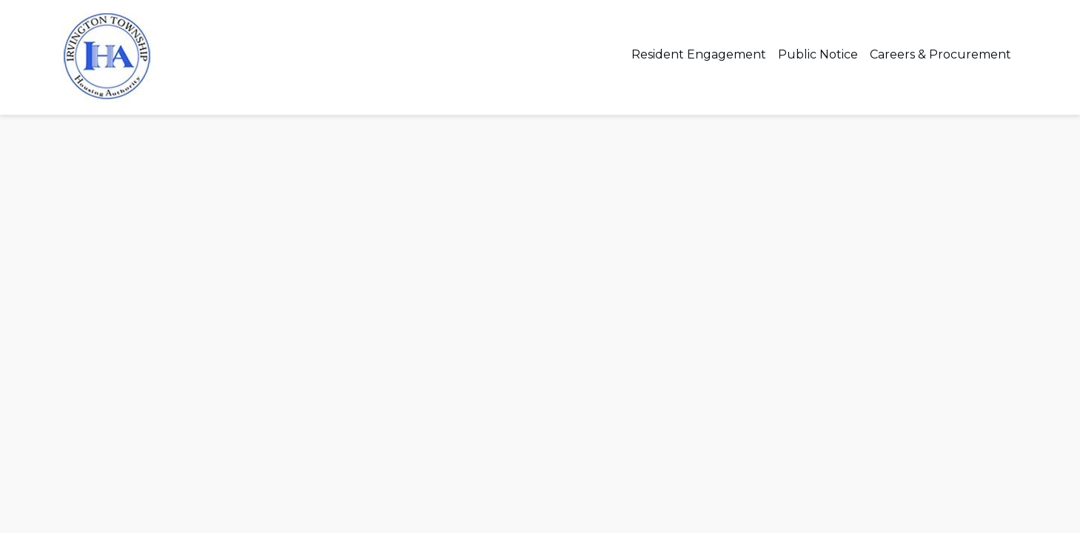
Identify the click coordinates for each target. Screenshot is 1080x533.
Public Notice (818, 54)
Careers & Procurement (940, 54)
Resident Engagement (698, 54)
